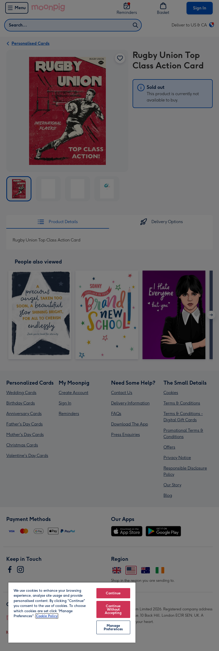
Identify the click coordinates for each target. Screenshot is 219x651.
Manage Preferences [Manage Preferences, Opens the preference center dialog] (113, 627)
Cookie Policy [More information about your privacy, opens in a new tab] (47, 616)
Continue (113, 593)
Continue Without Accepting (113, 609)
